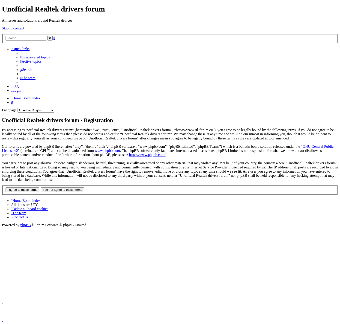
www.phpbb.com (107, 151)
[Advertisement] (170, 261)
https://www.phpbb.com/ (147, 155)
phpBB (25, 225)
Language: (10, 110)
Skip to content (13, 28)
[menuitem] (35, 57)
